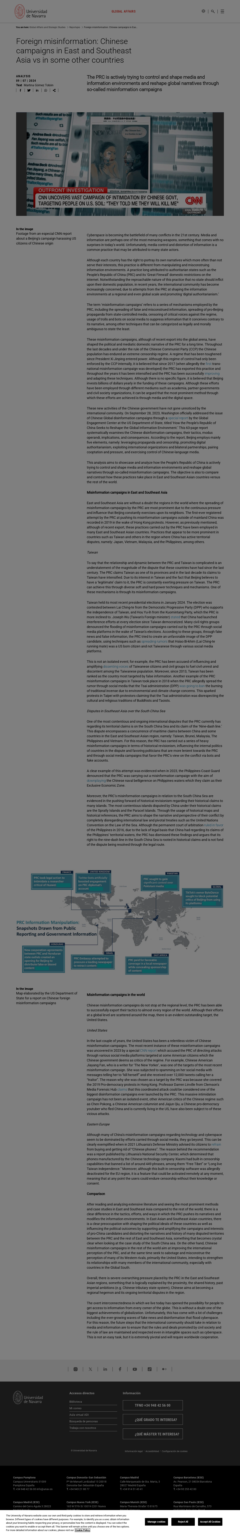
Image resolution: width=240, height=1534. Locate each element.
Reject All (183, 1521)
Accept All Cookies (210, 1521)
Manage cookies (157, 1521)
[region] (120, 1522)
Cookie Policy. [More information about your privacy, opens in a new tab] (82, 1530)
